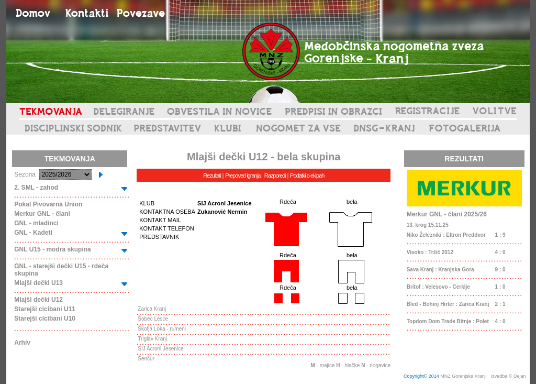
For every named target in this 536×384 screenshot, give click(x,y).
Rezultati (212, 175)
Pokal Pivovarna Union (48, 204)
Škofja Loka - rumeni (162, 329)
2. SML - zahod (36, 187)
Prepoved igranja (243, 175)
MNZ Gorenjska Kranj (463, 376)
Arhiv (22, 342)
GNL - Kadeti (33, 232)
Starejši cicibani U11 (44, 309)
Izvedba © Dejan (509, 376)
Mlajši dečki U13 (38, 283)
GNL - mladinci (36, 223)
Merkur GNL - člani (42, 213)
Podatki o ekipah (307, 175)
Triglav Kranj (152, 339)
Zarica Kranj (152, 309)
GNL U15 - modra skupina (52, 249)
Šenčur (146, 358)
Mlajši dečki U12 (38, 299)
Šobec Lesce (153, 319)
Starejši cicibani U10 (44, 318)
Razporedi (275, 175)
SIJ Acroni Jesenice (160, 349)
